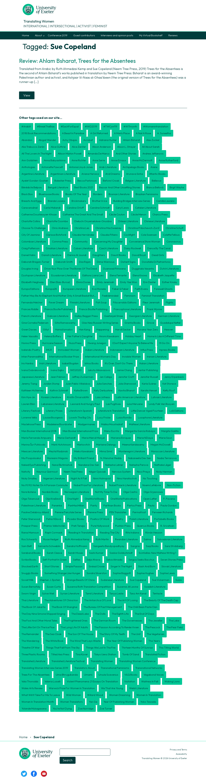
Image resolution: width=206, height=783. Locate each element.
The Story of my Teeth (112, 634)
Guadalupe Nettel (170, 322)
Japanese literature (32, 376)
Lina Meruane (135, 404)
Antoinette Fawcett (52, 167)
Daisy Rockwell (132, 248)
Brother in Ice (99, 201)
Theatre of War (30, 647)
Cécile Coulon (117, 214)
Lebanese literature (52, 404)
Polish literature (139, 519)
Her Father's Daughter (80, 336)
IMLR (49, 349)
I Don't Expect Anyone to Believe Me (132, 343)
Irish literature (48, 363)
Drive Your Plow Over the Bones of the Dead (70, 268)
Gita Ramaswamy (65, 322)
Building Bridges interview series (131, 201)
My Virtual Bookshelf (151, 35)
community (81, 241)
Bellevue (156, 180)
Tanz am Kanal (138, 593)
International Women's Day (100, 356)
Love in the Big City (80, 417)
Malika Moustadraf (112, 424)
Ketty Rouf (169, 390)
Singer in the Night (121, 566)
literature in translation (111, 410)
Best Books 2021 (83, 187)
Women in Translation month (37, 701)
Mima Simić (106, 451)
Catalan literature (145, 207)
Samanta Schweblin (49, 546)
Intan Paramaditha (32, 356)
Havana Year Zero (147, 329)
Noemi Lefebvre (151, 485)
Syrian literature (69, 593)
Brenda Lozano (56, 201)
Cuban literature (83, 248)
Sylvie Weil (48, 593)
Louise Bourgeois (53, 417)
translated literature (33, 661)
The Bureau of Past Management (103, 607)
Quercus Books (145, 525)
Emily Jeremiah (105, 282)
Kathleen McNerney (32, 390)
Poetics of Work (99, 519)
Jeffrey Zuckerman (82, 376)
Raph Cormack (53, 532)
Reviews (173, 35)
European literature (74, 289)
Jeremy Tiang (29, 383)
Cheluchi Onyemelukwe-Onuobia (93, 221)
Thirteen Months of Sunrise (137, 647)
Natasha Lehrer (114, 464)
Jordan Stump (51, 383)
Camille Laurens (165, 201)
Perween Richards (162, 512)
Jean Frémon (58, 376)
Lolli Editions (176, 410)
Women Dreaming (119, 695)
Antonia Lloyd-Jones (81, 167)
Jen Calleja (106, 376)
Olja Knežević (53, 498)
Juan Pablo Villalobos (78, 383)
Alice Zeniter (79, 146)
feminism (130, 295)
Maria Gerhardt (67, 437)
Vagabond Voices (154, 674)
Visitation (129, 681)
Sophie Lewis (167, 573)
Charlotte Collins (30, 221)
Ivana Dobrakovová (33, 370)
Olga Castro (130, 492)
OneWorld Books (94, 498)
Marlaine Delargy (106, 444)
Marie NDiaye (145, 437)
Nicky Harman (164, 471)
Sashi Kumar (96, 552)
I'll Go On (164, 343)
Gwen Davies (29, 329)
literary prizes (54, 410)
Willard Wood (95, 695)
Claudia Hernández (83, 234)
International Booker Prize (64, 356)
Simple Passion (73, 566)
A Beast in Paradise (73, 133)
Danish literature (51, 255)
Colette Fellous (171, 234)
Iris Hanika (27, 363)
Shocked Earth (29, 566)
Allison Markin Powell (69, 153)
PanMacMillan (76, 505)
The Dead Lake (80, 613)
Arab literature (107, 167)
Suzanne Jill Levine (127, 586)
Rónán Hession (153, 532)
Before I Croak (111, 180)
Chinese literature (154, 221)
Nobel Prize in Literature (122, 485)
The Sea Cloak (53, 634)
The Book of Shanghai (64, 607)
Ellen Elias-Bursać (60, 282)
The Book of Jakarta (33, 607)
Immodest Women (68, 349)
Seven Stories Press (172, 559)
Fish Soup (101, 302)
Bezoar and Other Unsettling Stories (119, 187)
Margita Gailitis (170, 431)
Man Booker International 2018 (38, 431)
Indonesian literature (122, 349)
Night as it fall (79, 478)
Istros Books (92, 363)
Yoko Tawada (148, 701)
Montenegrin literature (132, 451)
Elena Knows (140, 275)
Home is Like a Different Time (164, 336)
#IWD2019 (91, 126)
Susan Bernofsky (31, 586)
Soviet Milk (27, 580)
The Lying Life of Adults (74, 627)
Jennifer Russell (149, 376)
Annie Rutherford (168, 160)
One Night (72, 498)
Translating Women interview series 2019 (44, 668)
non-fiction (174, 485)
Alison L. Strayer (126, 146)
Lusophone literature (150, 417)
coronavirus (173, 241)
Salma (147, 539)
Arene (154, 167)
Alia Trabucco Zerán (33, 146)
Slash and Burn (146, 566)
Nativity (25, 471)
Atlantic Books (157, 173)
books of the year (76, 194)
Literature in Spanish (80, 410)
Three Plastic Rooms (33, 654)
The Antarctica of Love (97, 600)
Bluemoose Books (49, 194)
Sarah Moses (75, 552)
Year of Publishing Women (118, 701)
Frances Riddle (29, 309)
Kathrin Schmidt (59, 390)
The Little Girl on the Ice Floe (37, 627)
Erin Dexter (149, 282)
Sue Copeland (138, 580)
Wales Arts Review (32, 688)
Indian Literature (94, 349)
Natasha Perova (138, 464)
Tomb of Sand (130, 654)
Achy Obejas (69, 140)
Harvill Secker (123, 329)
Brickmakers (79, 201)
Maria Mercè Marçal (93, 437)
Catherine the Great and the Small (83, 214)
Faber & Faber (120, 289)
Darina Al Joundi (76, 255)
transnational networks (148, 668)
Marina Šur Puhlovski (33, 444)
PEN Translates (117, 512)
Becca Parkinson (87, 180)
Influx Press (147, 349)
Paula (151, 505)
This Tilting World (169, 647)
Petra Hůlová (53, 519)
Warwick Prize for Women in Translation (72, 688)
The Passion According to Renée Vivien (116, 627)
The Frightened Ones (75, 620)
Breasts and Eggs (31, 201)
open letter (150, 498)
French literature (31, 316)
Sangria (135, 546)
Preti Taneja (78, 525)
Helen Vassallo (29, 336)
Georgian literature (140, 316)
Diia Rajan (85, 261)
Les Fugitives (113, 404)
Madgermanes (86, 424)
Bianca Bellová (154, 187)
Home (25, 35)
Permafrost (139, 512)
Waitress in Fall (149, 681)
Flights (169, 302)
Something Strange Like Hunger (62, 573)
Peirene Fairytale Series (68, 512)
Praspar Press (29, 525)
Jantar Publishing (148, 370)
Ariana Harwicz (90, 173)
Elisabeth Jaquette (163, 275)
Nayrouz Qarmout (47, 471)
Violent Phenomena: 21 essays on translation (92, 681)
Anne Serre (98, 160)
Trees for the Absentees (35, 674)
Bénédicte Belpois (31, 187)
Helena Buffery (52, 336)
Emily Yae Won (128, 282)
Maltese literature (139, 424)
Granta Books (133, 322)
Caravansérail (29, 207)
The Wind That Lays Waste (85, 640)
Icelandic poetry (30, 349)
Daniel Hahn (28, 255)
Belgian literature (135, 180)
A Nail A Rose (143, 133)
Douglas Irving (29, 268)
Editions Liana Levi (93, 275)
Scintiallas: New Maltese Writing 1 (157, 552)
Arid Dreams (112, 173)
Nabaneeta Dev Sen (139, 458)
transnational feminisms (115, 668)
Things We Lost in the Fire (100, 647)
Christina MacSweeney (108, 228)
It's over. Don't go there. (119, 363)
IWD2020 (75, 370)
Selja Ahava (93, 559)
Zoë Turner (106, 708)
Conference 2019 (57, 35)
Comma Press (60, 241)
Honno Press (28, 343)
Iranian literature (156, 356)
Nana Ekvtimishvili (62, 464)
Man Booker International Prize (80, 431)
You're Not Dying (62, 708)
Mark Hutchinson (61, 444)
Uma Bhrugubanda (67, 674)
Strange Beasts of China (81, 580)
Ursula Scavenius (108, 674)
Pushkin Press (123, 525)
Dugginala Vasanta (143, 268)
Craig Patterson (30, 248)
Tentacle (157, 593)
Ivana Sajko (57, 370)
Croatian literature (56, 248)
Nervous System (121, 471)
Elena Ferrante (118, 275)
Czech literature (108, 248)
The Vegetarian (155, 634)
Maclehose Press (31, 424)
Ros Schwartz (29, 539)
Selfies (76, 559)
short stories (51, 566)
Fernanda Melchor (32, 302)
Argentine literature (32, 173)
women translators (71, 701)
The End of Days (144, 613)
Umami (88, 674)
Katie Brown (81, 390)
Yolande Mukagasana (33, 708)
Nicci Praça (143, 471)
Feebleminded (110, 295)
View (26, 95)
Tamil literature (94, 593)
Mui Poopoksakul (31, 458)
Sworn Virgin (28, 593)
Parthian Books (112, 505)
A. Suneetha (164, 133)
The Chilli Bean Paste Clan (142, 607)
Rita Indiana (132, 532)
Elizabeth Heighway (32, 282)
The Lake (174, 620)
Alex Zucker (153, 140)
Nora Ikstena (28, 492)
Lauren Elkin (28, 404)
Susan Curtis (54, 586)
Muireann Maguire (57, 458)
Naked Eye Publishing (33, 464)
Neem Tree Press (73, 471)
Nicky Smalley (29, 478)
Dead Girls (158, 255)
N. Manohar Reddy (111, 458)
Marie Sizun (165, 437)
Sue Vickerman (160, 580)
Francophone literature (127, 309)
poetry (119, 519)
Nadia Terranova (167, 458)
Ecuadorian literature (63, 275)
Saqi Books (152, 546)
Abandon (26, 140)
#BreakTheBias (46, 126)
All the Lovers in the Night (36, 153)
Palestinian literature (33, 505)
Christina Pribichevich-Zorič (143, 228)
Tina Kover (82, 654)
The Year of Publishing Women (124, 640)
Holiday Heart (133, 336)
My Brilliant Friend (84, 458)
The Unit (136, 634)
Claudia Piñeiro (109, 234)
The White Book (54, 640)
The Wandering (30, 640)
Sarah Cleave (54, 552)
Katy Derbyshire (103, 390)
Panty (93, 505)
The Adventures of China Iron (61, 600)
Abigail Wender (47, 140)
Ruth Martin (102, 539)
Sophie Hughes (145, 573)
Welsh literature (138, 688)
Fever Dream (56, 302)
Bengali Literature (58, 187)
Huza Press (75, 343)
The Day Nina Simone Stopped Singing (43, 613)
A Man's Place (122, 133)
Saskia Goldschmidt (121, 552)
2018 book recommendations (38, 133)
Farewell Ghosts (163, 289)
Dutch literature (169, 268)
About (38, 35)
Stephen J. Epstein (50, 580)
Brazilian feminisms (147, 194)
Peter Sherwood (30, 519)
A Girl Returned (99, 133)
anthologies (28, 167)
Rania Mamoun (30, 532)
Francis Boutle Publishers (59, 309)
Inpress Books (167, 349)
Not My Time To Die (106, 492)
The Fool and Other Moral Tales (39, 620)
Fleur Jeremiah (151, 302)
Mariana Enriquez (121, 437)
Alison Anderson (101, 146)
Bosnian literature (119, 194)
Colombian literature (33, 241)
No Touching (150, 478)
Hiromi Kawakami (109, 336)
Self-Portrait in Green (55, 559)
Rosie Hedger (51, 539)
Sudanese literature (112, 580)
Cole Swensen (149, 234)
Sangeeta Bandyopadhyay (108, 546)
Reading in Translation (81, 532)
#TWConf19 (110, 126)
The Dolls (100, 613)
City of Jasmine (30, 234)
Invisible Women (131, 356)
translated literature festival (68, 661)
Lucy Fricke (103, 417)
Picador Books (75, 519)
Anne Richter (79, 160)
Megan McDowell (160, 444)
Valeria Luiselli (52, 681)
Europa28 (51, 289)
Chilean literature (128, 221)
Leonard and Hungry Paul (85, 404)
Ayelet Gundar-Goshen (34, 180)
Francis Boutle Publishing (93, 309)
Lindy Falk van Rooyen (161, 404)
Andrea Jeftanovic (153, 153)
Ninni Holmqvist (102, 478)
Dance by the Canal (158, 248)
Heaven (168, 329)
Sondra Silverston (97, 573)
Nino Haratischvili (127, 478)
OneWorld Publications (124, 498)
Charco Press (160, 214)
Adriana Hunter (108, 140)
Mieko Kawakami (83, 451)
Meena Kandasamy (133, 444)
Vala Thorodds (29, 681)
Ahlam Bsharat (131, 140)
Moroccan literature (162, 451)
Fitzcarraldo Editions (125, 302)
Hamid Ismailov (64, 329)
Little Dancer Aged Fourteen (147, 410)
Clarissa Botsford (56, 234)
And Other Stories (126, 153)
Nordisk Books (50, 492)
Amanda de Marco (98, 153)
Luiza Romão (124, 417)
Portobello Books (164, 519)
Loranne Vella (29, 417)
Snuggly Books (29, 573)
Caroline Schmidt (99, 207)
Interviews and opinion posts (117, 35)
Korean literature (51, 397)
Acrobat (88, 140)
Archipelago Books (133, 167)
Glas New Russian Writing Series (100, 322)
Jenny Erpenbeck (174, 376)
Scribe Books (28, 559)
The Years (154, 640)
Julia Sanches (104, 383)
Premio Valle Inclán (54, 525)
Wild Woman (73, 695)
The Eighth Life (120, 613)
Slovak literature (171, 566)
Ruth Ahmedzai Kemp (77, 539)
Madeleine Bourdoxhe (59, 424)
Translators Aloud (84, 668)
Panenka (57, 505)
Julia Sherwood (127, 383)
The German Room (105, 620)
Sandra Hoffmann (77, 546)
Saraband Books (31, 552)
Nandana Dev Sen (88, 464)
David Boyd (139, 255)
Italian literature (148, 363)
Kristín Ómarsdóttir (78, 397)
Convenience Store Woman (144, 241)
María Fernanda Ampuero (36, 437)
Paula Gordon (169, 505)
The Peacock (152, 627)
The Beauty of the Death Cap (161, 600)
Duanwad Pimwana (114, 268)
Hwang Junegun (97, 343)
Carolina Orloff (75, 207)
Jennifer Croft (126, 376)
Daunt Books (118, 255)
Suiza (179, 580)
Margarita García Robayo (140, 431)
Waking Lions (172, 681)
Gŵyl (46, 329)
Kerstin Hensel (149, 390)
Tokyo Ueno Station (105, 654)
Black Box (27, 194)
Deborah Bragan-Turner (35, 261)
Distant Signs (128, 261)
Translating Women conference (137, 661)
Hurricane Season (52, 343)
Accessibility (181, 754)
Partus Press (134, 505)
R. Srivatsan (167, 525)
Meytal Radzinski (58, 451)
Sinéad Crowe (96, 566)
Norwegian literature (77, 492)
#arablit (26, 126)
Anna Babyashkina (54, 160)
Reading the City (109, 532)
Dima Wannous (106, 261)
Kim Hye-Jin (28, 397)
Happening (102, 329)
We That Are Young (112, 688)
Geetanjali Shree (113, 316)
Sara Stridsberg (174, 546)
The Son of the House (80, 634)
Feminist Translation (153, 295)
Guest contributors (84, 35)
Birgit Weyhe (177, 187)
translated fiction (155, 654)
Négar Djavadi (97, 471)
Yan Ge (93, 701)
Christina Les (81, 228)
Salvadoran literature (169, 539)
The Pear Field (174, 627)
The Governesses (132, 620)
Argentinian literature (62, 173)
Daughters (99, 255)
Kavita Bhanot (127, 390)
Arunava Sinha (134, 173)
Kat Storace (169, 383)
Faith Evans (141, 289)
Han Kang (84, 329)
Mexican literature (32, 451)
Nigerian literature (54, 478)
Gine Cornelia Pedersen (35, 322)
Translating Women (102, 661)
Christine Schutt (174, 228)
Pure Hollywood (100, 525)
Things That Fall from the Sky (63, 647)
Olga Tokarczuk (30, 498)
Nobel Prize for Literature (88, 485)
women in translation (148, 695)
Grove (150, 322)
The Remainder (30, 634)
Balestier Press (62, 180)
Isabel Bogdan (70, 363)
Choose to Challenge (33, 228)
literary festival (30, 410)
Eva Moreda (99, 289)
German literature (168, 316)
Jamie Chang (124, 370)
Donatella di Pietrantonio (156, 261)
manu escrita (111, 431)
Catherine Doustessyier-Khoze (38, 214)
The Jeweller (155, 620)
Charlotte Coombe (57, 221)
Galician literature (57, 316)
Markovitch (83, 444)
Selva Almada (114, 559)
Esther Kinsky (169, 282)
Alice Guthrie (58, 146)
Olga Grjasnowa (153, 492)
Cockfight (129, 234)
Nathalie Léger (162, 464)
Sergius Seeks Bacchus (141, 559)
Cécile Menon (138, 214)
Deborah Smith (64, 261)
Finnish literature (80, 302)
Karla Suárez (149, 383)
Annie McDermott (142, 160)
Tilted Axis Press (60, 654)
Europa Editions (30, 289)
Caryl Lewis (122, 207)
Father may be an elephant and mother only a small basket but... (58, 295)
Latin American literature (130, 397)
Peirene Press (95, 512)
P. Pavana (169, 498)
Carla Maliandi (52, 207)
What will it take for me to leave (40, 695)
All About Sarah (151, 146)
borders (97, 194)
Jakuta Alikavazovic (99, 370)
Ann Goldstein (29, 160)
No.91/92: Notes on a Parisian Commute (44, 485)
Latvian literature (161, 397)
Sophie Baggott (122, 573)
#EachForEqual (70, 126)
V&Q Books (130, 674)
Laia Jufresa (102, 397)
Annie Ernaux (118, 160)
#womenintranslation (155, 126)
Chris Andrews (60, 228)
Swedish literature (154, 586)
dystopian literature (33, 275)
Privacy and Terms (178, 749)
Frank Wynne (154, 309)
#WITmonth (130, 126)
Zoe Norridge (85, 708)
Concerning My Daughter (108, 241)
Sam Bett (26, 546)
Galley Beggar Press (86, 316)
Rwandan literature (126, 539)
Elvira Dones (83, 282)
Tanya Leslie (116, 593)
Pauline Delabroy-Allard (35, 512)
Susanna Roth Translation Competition (89, 586)
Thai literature (29, 600)
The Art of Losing (127, 600)
